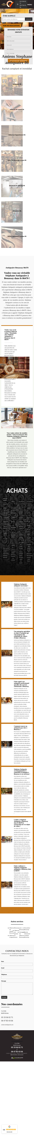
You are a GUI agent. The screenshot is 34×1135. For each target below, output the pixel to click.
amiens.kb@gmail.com (7, 1024)
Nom (2, 961)
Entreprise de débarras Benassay (20, 934)
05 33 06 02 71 (7, 1017)
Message (3, 981)
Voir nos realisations (11, 26)
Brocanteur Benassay (25, 928)
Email (2, 968)
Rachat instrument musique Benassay (25, 934)
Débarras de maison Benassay (10, 930)
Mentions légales (17, 1054)
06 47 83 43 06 (7, 1020)
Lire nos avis (9, 1131)
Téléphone (4, 974)
